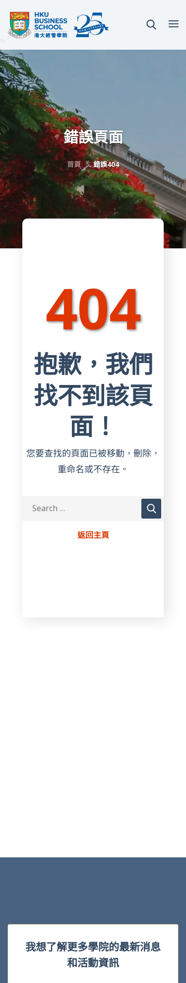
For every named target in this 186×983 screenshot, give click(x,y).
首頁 (74, 164)
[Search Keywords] (93, 508)
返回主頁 (93, 535)
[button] (151, 25)
